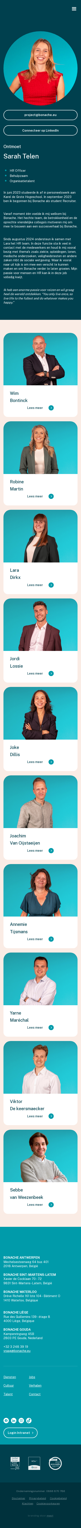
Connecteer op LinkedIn (40, 130)
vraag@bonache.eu (16, 1351)
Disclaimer (18, 1498)
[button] (74, 8)
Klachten (27, 1503)
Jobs (32, 1377)
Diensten (9, 1377)
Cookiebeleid (58, 1498)
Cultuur (8, 1385)
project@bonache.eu (40, 115)
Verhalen (35, 1385)
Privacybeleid (37, 1498)
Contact (35, 1394)
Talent (8, 1394)
